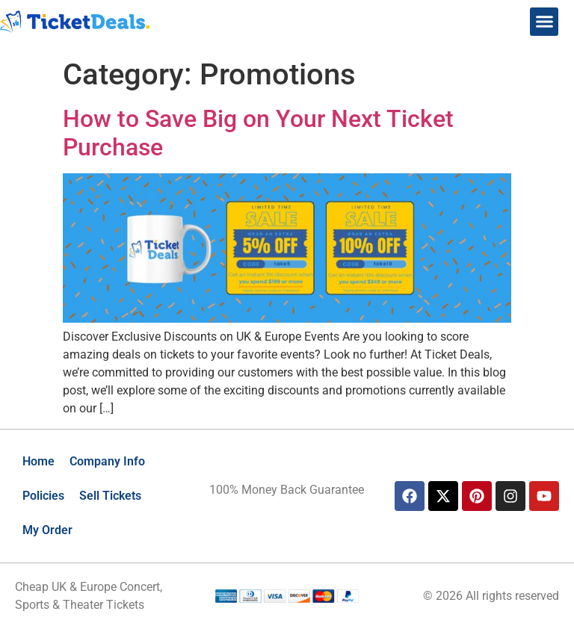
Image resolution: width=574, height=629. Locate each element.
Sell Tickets (110, 496)
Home (38, 461)
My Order (47, 530)
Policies (43, 496)
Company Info (107, 461)
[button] (544, 21)
